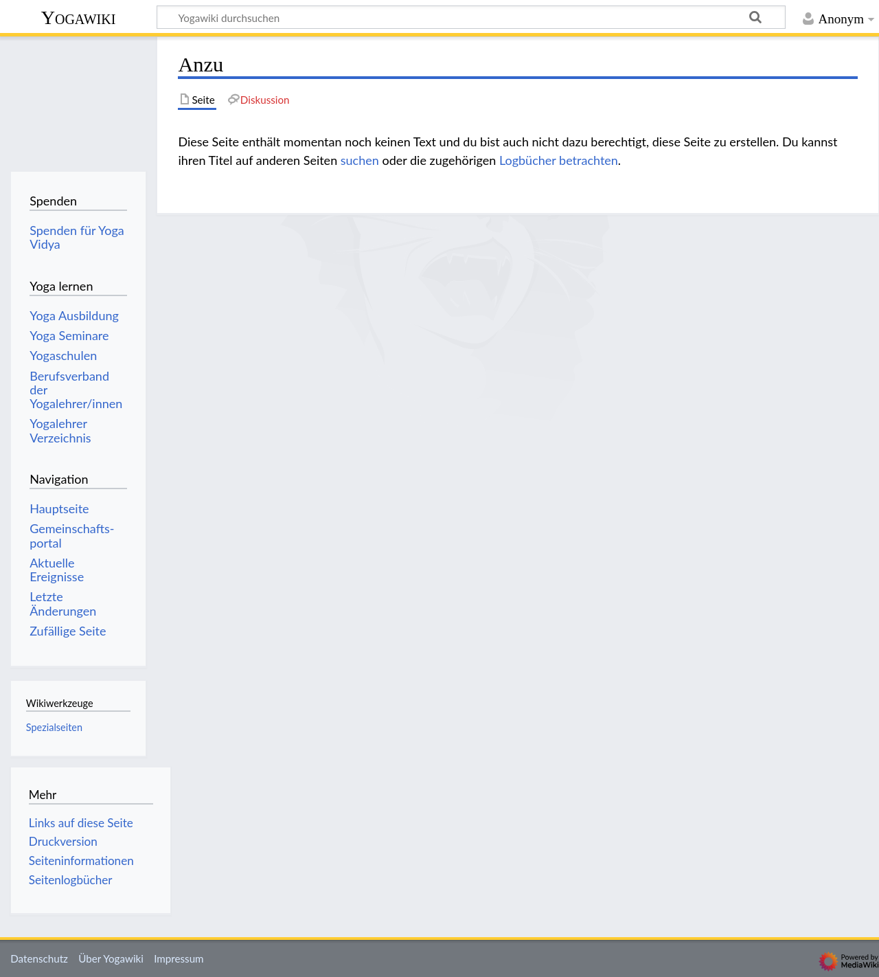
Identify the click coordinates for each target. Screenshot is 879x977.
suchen (360, 160)
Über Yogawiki (111, 958)
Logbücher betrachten (558, 160)
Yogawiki (78, 17)
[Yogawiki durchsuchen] (471, 17)
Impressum (179, 958)
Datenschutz (39, 958)
